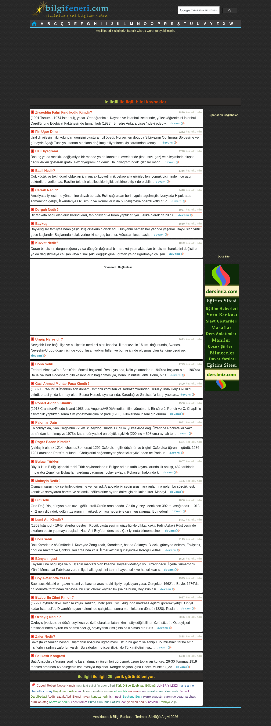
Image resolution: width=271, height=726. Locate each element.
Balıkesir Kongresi (50, 656)
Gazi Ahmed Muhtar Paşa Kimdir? (62, 383)
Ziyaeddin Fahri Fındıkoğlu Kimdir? (63, 112)
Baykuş (41, 223)
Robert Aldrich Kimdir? (53, 403)
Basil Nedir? (45, 170)
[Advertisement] (135, 66)
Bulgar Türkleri (47, 461)
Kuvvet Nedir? (46, 243)
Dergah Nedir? (46, 209)
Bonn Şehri (44, 364)
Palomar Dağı (46, 422)
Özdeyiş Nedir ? (48, 617)
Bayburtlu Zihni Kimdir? (54, 597)
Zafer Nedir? (45, 636)
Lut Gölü (42, 500)
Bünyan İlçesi (46, 558)
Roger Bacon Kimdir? (52, 442)
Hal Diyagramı (46, 151)
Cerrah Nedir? (46, 190)
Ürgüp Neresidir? (49, 339)
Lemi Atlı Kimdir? (49, 520)
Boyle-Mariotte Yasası (52, 578)
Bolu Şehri (43, 539)
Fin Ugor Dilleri (47, 132)
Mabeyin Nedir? (47, 481)
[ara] (198, 10)
